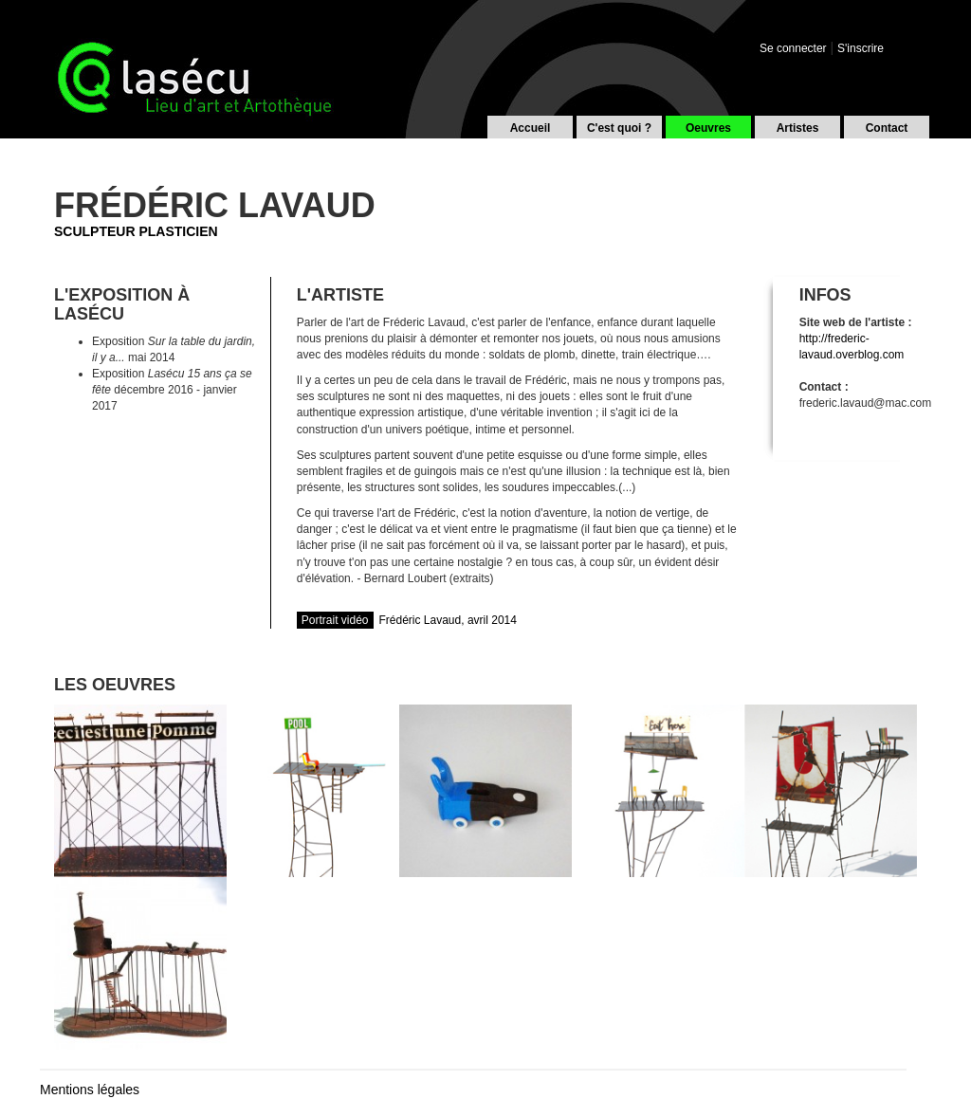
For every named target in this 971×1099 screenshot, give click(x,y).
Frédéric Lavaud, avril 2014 (407, 620)
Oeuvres (708, 128)
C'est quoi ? (619, 128)
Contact (887, 128)
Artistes (798, 128)
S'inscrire (860, 48)
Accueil (530, 128)
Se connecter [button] (793, 48)
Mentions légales (89, 1089)
